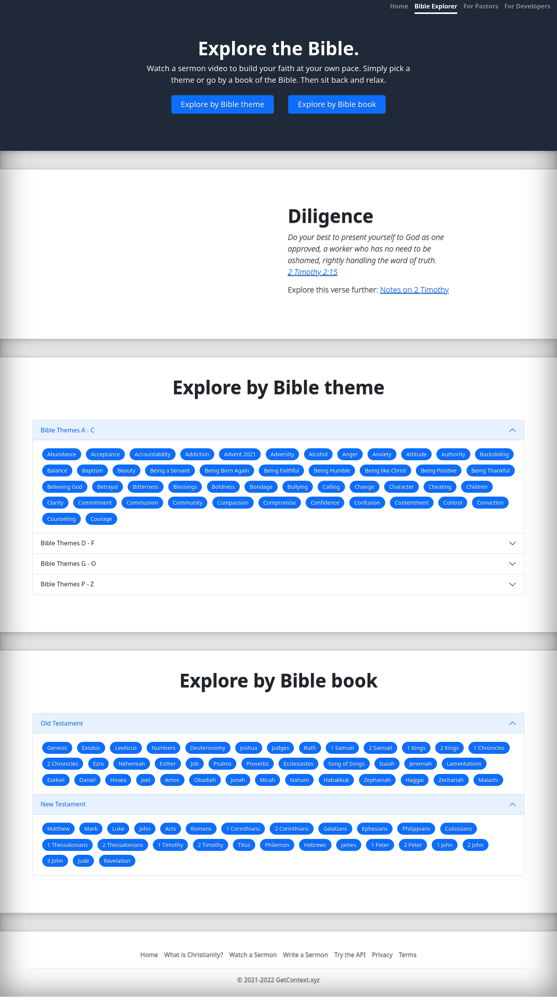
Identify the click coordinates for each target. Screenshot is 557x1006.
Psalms (222, 763)
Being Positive (438, 470)
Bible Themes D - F (67, 543)
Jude (83, 860)
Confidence (325, 502)
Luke (118, 828)
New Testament (63, 804)
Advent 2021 (240, 454)
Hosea (118, 780)
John (145, 828)
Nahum (299, 780)
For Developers (527, 6)
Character (401, 486)
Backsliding (494, 454)
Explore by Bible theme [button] (223, 104)
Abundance (61, 454)
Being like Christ (385, 470)
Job (195, 763)
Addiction (197, 454)
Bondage (260, 486)
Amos (172, 780)
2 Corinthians (292, 828)
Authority (453, 454)
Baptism (92, 470)
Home (399, 6)
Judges (280, 748)
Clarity (55, 502)
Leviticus (126, 748)
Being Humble (332, 470)
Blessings (185, 486)
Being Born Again (227, 470)
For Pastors (480, 6)
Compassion (233, 502)
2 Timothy (210, 845)
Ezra (98, 763)
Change (364, 486)
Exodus (91, 748)
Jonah (238, 780)
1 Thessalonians (67, 845)
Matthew (58, 828)
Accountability (153, 454)
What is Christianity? (193, 954)
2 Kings (449, 748)
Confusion (367, 502)
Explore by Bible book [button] (337, 104)
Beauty (126, 470)
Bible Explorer (436, 6)
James (348, 845)
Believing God (64, 486)
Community (188, 502)
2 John (476, 845)
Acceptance (105, 454)
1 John (445, 845)
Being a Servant (170, 470)
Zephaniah (377, 780)
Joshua (248, 748)
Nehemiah (131, 763)
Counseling (61, 519)
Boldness (223, 486)
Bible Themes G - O (68, 563)
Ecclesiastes (298, 763)
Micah (267, 780)
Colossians (458, 828)
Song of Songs (346, 763)
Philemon (277, 845)
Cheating (440, 486)
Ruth (310, 748)
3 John (55, 860)
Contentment (412, 502)
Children (476, 486)
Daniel (87, 780)
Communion (142, 502)
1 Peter (380, 845)
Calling (331, 486)
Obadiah (205, 780)
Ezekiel (56, 780)
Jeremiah (420, 763)
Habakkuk (336, 780)
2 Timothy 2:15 (312, 271)
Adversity (282, 454)
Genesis (57, 748)
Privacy (382, 954)
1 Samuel (342, 748)
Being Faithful (281, 470)
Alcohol (318, 454)
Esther (168, 763)
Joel (145, 780)
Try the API (350, 954)
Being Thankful (491, 470)
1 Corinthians (243, 828)
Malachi (488, 780)
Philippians (416, 828)
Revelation (117, 860)
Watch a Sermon (253, 954)
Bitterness (145, 486)
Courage (101, 519)
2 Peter (413, 845)
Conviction (490, 502)
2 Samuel (380, 748)
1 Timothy (170, 845)
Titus (244, 845)
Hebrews (315, 845)
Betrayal (107, 486)
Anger (350, 454)
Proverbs (257, 763)
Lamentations (464, 763)
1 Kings (416, 748)
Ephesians (375, 828)
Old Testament (62, 723)
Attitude (416, 454)
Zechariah (451, 780)
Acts (170, 828)
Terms (408, 954)
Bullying (297, 486)
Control (452, 502)
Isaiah (387, 763)
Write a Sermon (305, 954)
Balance (57, 470)
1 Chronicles (488, 748)
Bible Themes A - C (67, 430)
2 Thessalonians (123, 845)
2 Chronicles (62, 763)
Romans (201, 828)
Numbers (163, 748)
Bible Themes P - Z (67, 584)
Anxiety (381, 454)
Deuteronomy (208, 748)
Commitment (95, 502)
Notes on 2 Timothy (414, 289)
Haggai (415, 780)
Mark (90, 828)
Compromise (279, 502)
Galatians (335, 828)
